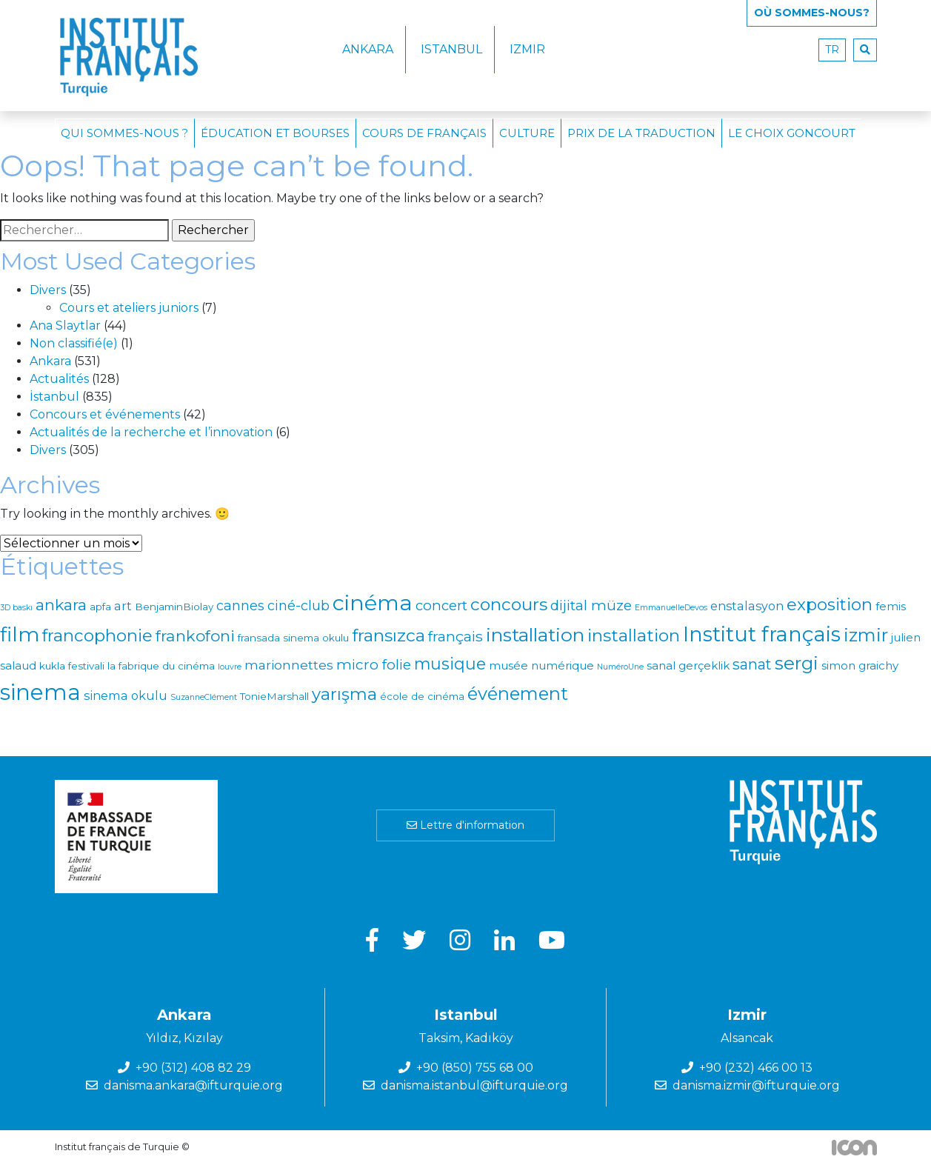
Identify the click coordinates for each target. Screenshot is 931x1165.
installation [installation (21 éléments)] (633, 635)
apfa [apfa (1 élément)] (100, 606)
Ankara (367, 49)
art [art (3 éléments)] (123, 605)
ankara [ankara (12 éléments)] (61, 604)
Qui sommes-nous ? (124, 133)
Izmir (527, 49)
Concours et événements (105, 414)
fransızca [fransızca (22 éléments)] (388, 635)
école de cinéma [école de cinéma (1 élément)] (422, 696)
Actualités (59, 379)
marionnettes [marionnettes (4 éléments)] (288, 665)
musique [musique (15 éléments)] (450, 663)
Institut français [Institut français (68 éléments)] (762, 634)
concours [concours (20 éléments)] (508, 604)
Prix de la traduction (641, 133)
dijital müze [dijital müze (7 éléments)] (591, 605)
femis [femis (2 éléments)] (890, 606)
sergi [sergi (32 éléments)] (796, 663)
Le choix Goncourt (791, 133)
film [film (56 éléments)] (19, 634)
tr (832, 49)
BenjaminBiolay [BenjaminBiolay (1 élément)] (174, 606)
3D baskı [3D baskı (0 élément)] (16, 607)
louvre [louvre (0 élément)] (229, 667)
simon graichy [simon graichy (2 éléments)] (859, 665)
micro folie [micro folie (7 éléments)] (373, 664)
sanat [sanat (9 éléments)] (752, 664)
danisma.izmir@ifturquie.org (756, 1085)
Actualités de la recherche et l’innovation (151, 432)
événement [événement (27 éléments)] (517, 693)
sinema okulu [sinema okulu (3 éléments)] (125, 695)
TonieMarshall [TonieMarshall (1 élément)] (274, 696)
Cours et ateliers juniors (128, 308)
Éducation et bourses (275, 133)
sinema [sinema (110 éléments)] (40, 692)
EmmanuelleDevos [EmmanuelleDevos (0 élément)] (671, 607)
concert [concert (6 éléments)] (441, 605)
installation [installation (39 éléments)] (535, 635)
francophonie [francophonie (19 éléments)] (97, 635)
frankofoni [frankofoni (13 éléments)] (195, 636)
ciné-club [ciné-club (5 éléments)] (298, 605)
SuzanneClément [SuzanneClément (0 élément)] (203, 697)
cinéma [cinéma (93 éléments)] (373, 602)
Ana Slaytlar (65, 325)
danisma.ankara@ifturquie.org (193, 1085)
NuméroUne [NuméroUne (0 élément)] (620, 667)
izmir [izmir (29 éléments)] (866, 635)
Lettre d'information (465, 825)
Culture (527, 133)
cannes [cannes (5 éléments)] (240, 605)
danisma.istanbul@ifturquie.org (474, 1085)
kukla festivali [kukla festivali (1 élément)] (71, 666)
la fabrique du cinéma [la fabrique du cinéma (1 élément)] (161, 666)
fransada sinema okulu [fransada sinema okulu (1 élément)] (293, 638)
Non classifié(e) (74, 343)
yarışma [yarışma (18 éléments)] (344, 694)
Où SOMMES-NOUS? (812, 12)
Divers (48, 290)
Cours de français (424, 133)
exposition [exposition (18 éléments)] (829, 604)
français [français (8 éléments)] (455, 636)
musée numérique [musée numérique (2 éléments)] (541, 665)
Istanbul (451, 49)
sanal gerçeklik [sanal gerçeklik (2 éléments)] (688, 665)
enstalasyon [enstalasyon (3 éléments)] (747, 605)
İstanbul (54, 397)
